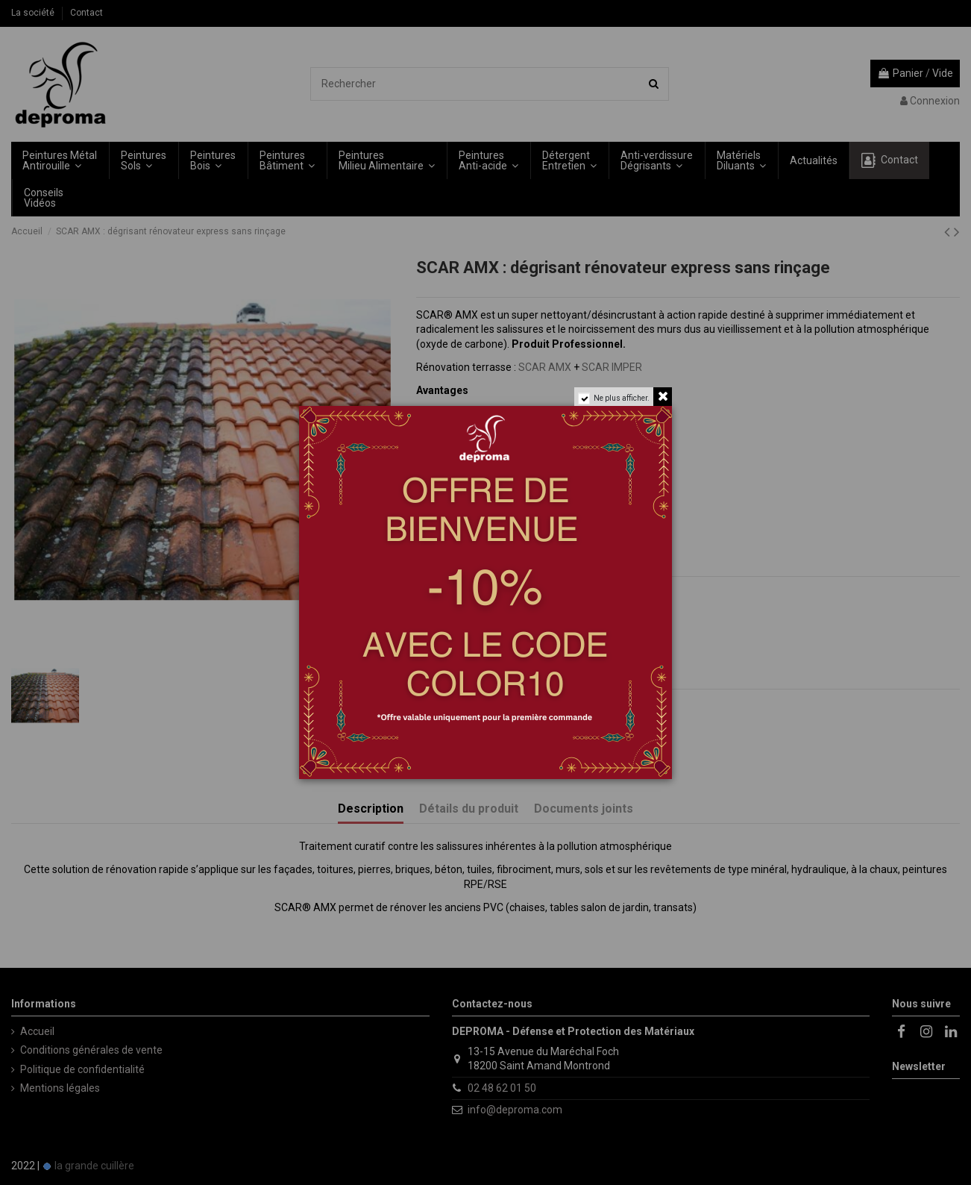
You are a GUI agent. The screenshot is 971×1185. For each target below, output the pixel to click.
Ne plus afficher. (622, 398)
